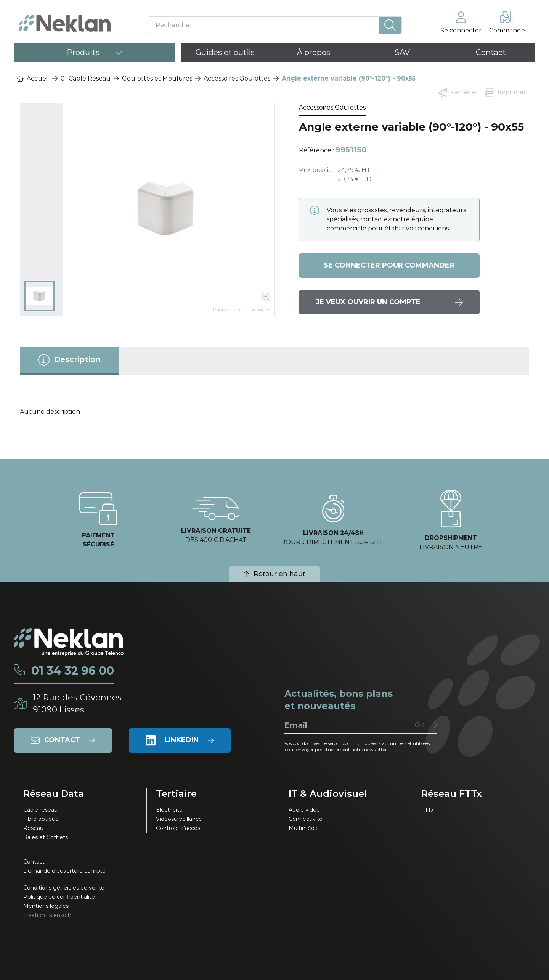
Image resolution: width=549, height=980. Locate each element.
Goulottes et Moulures (157, 78)
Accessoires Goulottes (237, 78)
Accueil (33, 78)
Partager (458, 92)
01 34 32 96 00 (72, 670)
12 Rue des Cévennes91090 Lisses (77, 703)
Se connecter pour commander (389, 265)
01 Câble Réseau (86, 78)
